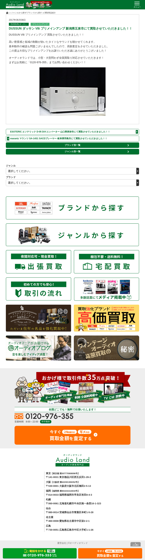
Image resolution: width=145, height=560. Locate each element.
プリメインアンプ (40, 24)
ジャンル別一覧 (72, 151)
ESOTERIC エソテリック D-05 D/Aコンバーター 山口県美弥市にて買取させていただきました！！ (60, 131)
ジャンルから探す (18, 13)
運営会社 (61, 543)
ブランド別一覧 (72, 145)
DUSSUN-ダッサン (19, 24)
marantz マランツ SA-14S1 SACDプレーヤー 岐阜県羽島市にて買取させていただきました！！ (58, 138)
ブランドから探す (34, 13)
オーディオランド (79, 543)
